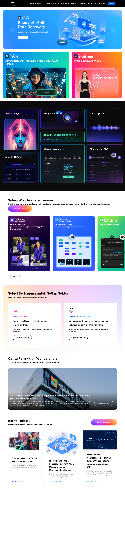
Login (112, 3)
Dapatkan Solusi (22, 338)
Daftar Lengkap (19, 208)
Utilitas (77, 3)
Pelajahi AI (85, 3)
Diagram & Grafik (55, 3)
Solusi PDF (67, 3)
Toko (96, 3)
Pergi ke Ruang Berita (103, 422)
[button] (10, 276)
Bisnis (91, 3)
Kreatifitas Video (40, 3)
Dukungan (102, 3)
